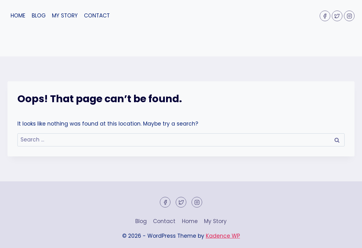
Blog (39, 15)
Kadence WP (223, 236)
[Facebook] (325, 16)
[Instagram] (349, 16)
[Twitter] (337, 16)
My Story (65, 15)
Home (18, 15)
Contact (97, 15)
